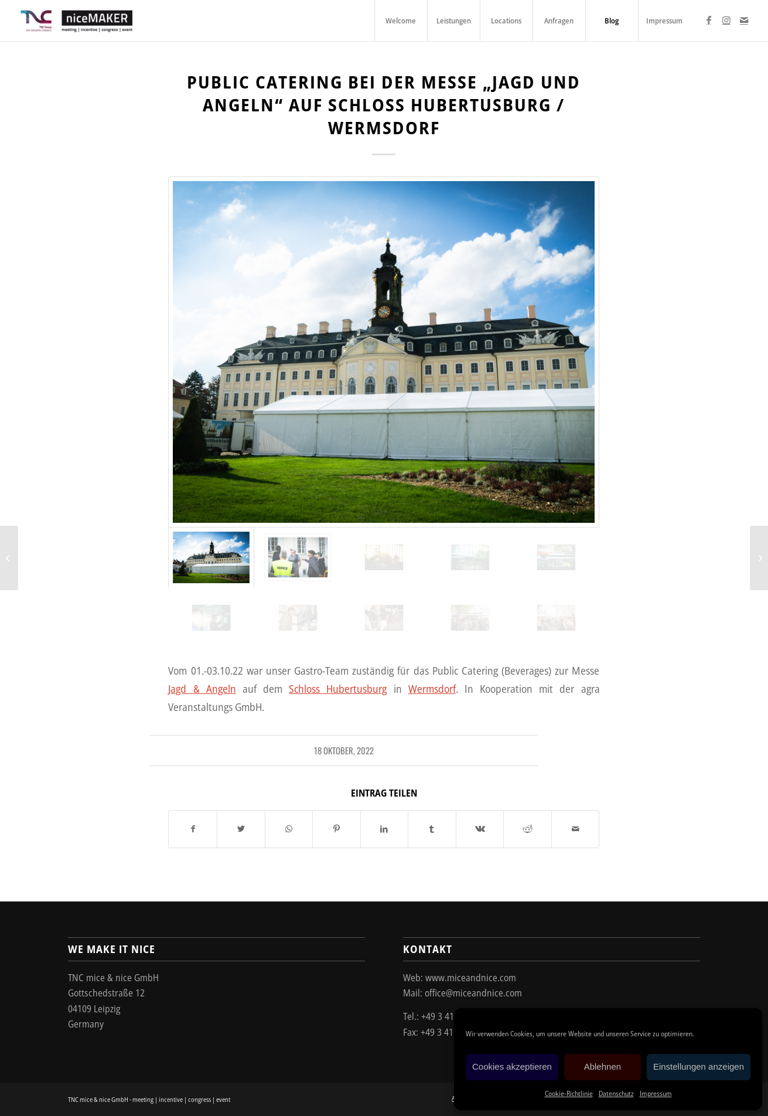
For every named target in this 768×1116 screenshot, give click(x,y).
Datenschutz (616, 1093)
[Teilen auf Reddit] (527, 829)
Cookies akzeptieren (512, 1066)
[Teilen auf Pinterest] (336, 829)
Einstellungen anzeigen (698, 1066)
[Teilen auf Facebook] (193, 829)
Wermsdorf (432, 688)
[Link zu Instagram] (726, 20)
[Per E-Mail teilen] (575, 829)
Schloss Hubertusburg (338, 688)
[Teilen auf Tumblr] (432, 829)
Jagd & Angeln (201, 688)
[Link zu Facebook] (709, 20)
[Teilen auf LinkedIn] (384, 829)
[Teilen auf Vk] (480, 829)
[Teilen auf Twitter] (241, 829)
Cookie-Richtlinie (569, 1093)
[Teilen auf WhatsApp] (289, 829)
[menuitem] (400, 20)
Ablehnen (602, 1066)
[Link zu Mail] (744, 20)
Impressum (656, 1093)
